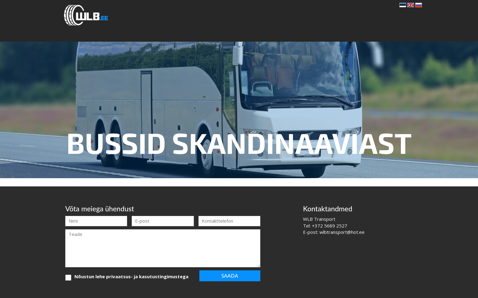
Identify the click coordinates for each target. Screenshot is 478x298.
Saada (229, 275)
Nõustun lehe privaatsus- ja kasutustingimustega (131, 276)
